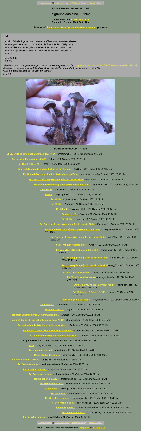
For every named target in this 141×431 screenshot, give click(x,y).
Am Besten (51, 388)
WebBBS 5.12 (99, 428)
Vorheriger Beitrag (78, 3)
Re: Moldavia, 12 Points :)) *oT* (89, 292)
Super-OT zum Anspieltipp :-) (71, 245)
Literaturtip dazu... (65, 407)
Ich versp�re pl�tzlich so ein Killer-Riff (77, 250)
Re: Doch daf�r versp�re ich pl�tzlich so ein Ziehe (50, 174)
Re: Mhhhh (56, 199)
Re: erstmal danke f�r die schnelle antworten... (72, 27)
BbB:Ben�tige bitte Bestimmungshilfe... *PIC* (31, 154)
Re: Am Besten (58, 393)
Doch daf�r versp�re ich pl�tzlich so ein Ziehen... (45, 169)
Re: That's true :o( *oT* (29, 164)
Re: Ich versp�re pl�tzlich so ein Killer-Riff (85, 258)
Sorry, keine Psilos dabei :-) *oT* (29, 159)
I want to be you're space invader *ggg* (93, 285)
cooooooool (46, 189)
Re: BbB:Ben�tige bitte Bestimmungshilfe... (35, 315)
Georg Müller (84, 428)
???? (31, 345)
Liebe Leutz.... (47, 304)
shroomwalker (80, 19)
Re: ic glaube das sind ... (41, 350)
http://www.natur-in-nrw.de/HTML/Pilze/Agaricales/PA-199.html (106, 65)
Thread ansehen (45, 3)
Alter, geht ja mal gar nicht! (76, 300)
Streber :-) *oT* (69, 214)
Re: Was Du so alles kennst (76, 273)
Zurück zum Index (61, 3)
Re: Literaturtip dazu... (73, 412)
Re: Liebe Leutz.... (54, 309)
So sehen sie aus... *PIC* (25, 360)
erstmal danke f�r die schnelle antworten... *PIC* (37, 320)
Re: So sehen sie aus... (29, 364)
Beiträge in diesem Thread (70, 148)
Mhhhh (48, 194)
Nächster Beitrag (95, 3)
